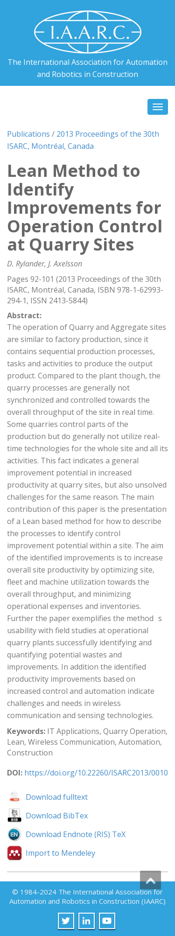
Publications (28, 134)
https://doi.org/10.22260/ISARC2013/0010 (96, 773)
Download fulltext (57, 797)
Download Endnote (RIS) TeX (76, 834)
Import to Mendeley (60, 853)
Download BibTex (57, 815)
